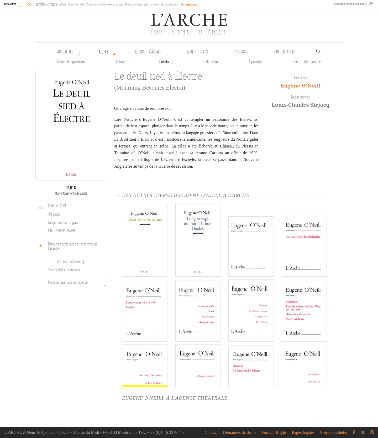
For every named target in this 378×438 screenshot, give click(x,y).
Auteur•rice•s (197, 51)
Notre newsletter (334, 432)
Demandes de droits (239, 432)
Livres (104, 51)
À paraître (256, 61)
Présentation (284, 51)
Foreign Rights (274, 432)
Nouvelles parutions (71, 61)
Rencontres (10, 4)
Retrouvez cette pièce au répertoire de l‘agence (67, 246)
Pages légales (303, 432)
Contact (211, 432)
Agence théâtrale (148, 51)
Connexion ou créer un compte (350, 4)
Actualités (65, 51)
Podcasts (241, 51)
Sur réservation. (189, 4)
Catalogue (166, 61)
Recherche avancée (306, 61)
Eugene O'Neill (301, 85)
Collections (211, 61)
